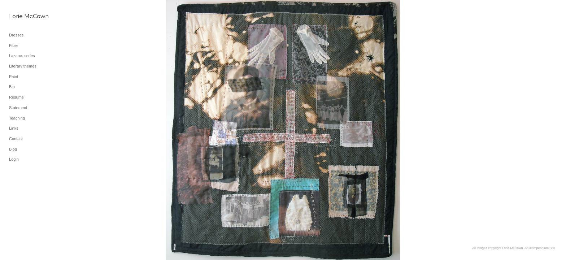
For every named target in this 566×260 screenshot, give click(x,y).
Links (13, 128)
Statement (18, 107)
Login (14, 159)
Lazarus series (22, 55)
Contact (16, 138)
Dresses (16, 35)
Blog (13, 149)
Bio (12, 86)
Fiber (13, 45)
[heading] (27, 16)
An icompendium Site (539, 248)
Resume (16, 97)
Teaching (17, 118)
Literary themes (22, 66)
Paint (13, 76)
